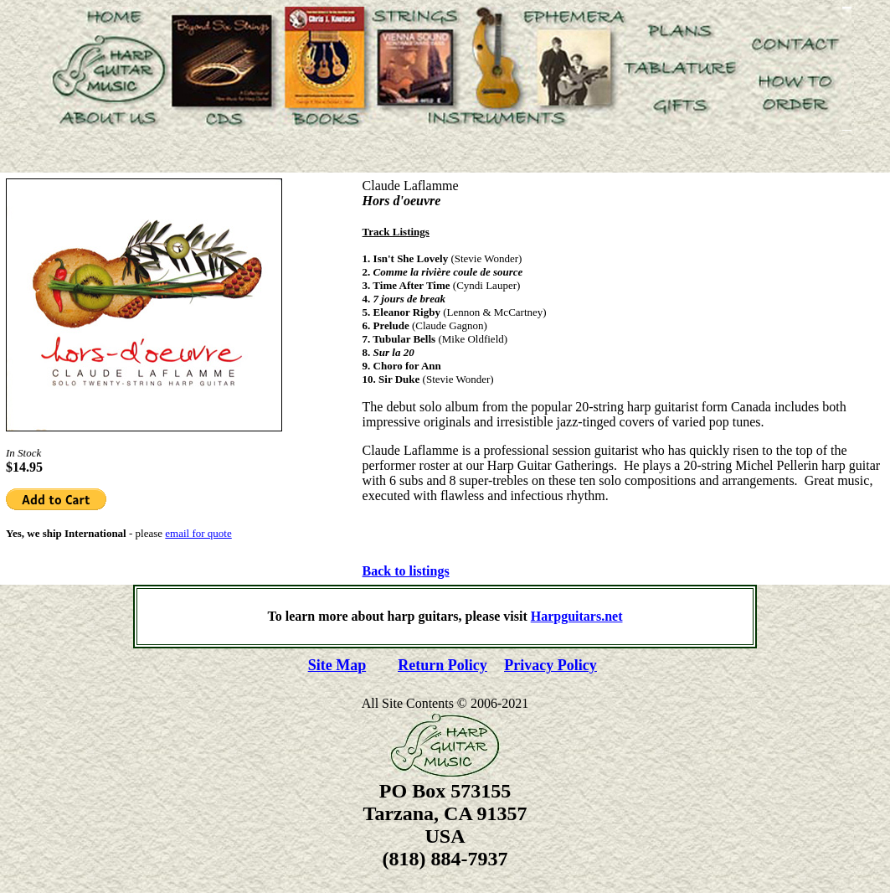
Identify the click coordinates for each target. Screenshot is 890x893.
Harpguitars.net (577, 616)
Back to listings (406, 571)
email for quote (198, 533)
